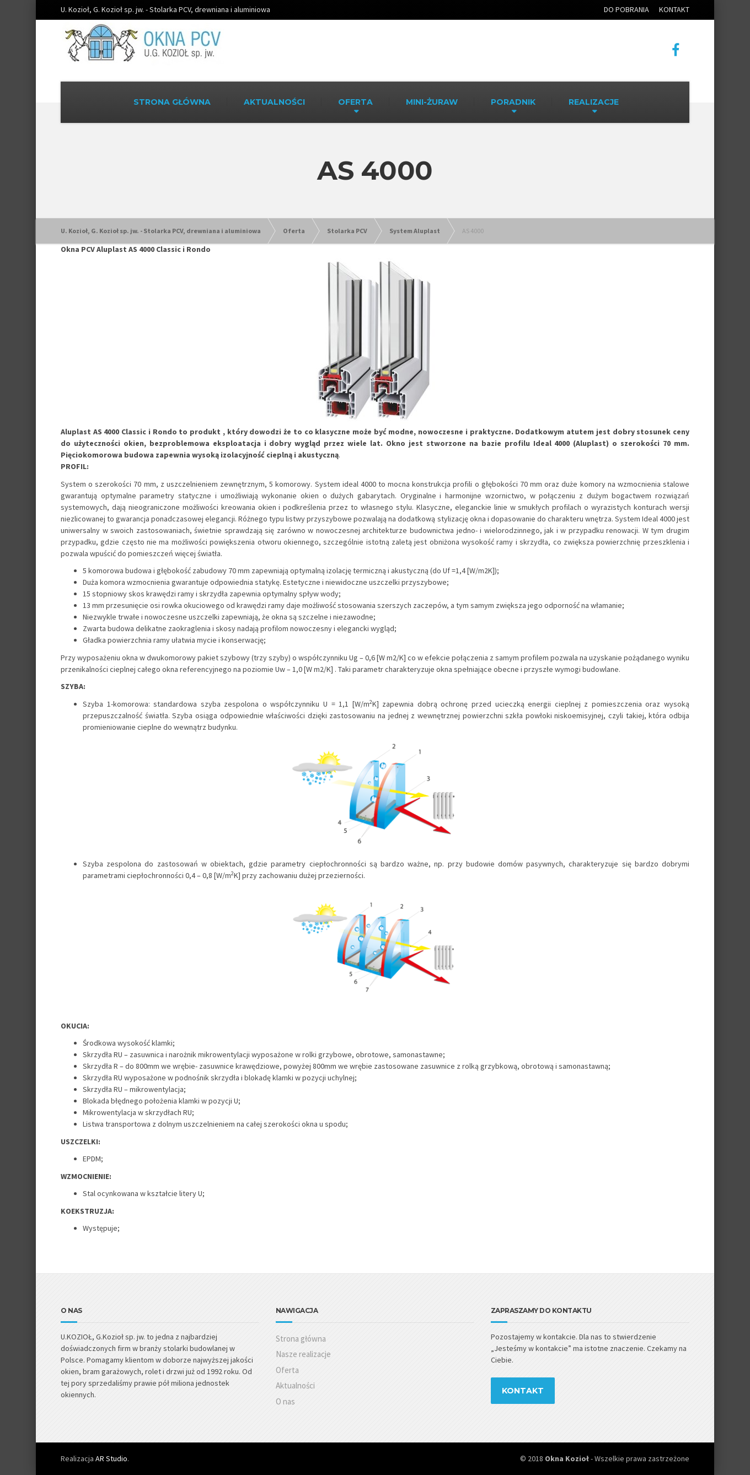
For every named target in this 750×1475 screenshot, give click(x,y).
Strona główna (301, 1338)
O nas (285, 1401)
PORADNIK (513, 102)
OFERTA (355, 102)
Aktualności (295, 1385)
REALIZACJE (594, 102)
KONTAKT (674, 9)
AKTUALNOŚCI (274, 102)
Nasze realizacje (303, 1354)
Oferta (287, 1370)
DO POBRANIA (626, 9)
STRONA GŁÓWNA (172, 102)
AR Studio (111, 1458)
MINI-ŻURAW (432, 102)
